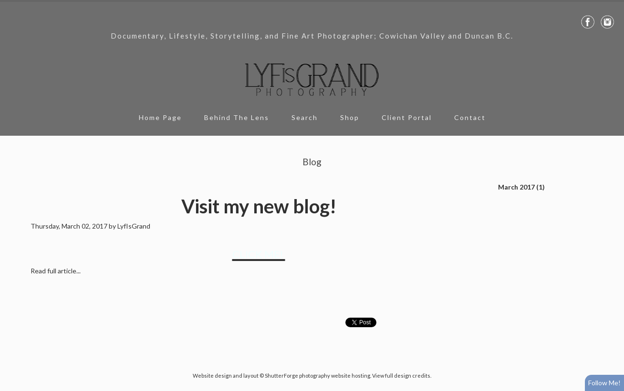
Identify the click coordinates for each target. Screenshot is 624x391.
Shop (349, 117)
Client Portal (407, 117)
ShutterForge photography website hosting (317, 375)
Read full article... (56, 271)
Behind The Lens (236, 117)
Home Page (160, 117)
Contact (470, 117)
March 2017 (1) (521, 187)
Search (304, 117)
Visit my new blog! (258, 206)
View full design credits (401, 375)
